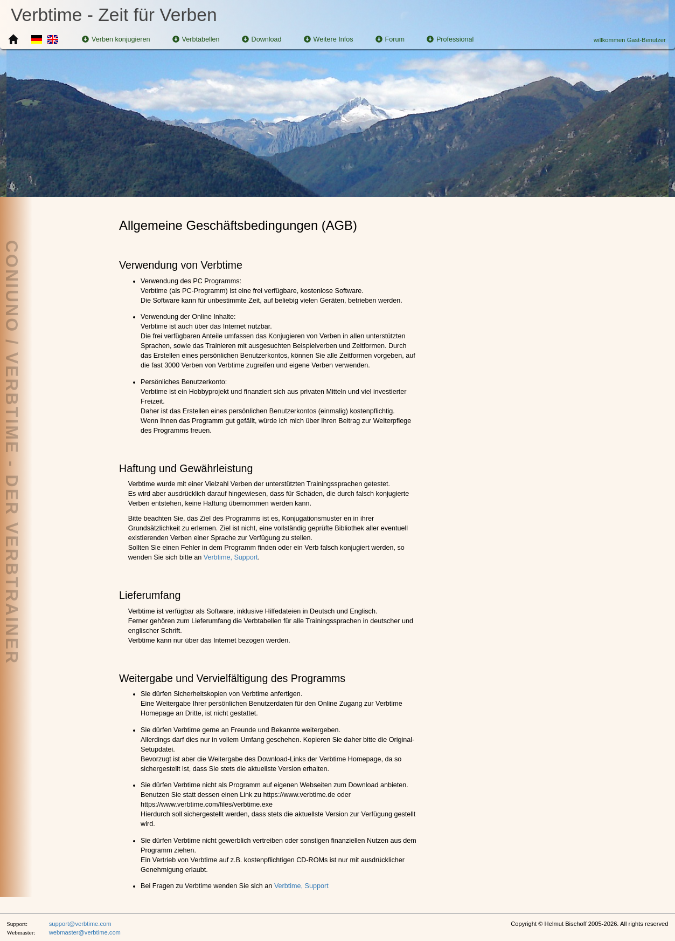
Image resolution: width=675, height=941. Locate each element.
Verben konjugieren (116, 39)
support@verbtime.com (80, 923)
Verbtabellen (196, 39)
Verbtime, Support (231, 557)
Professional (450, 39)
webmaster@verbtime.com (85, 932)
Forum (390, 39)
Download (262, 39)
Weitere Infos (328, 39)
